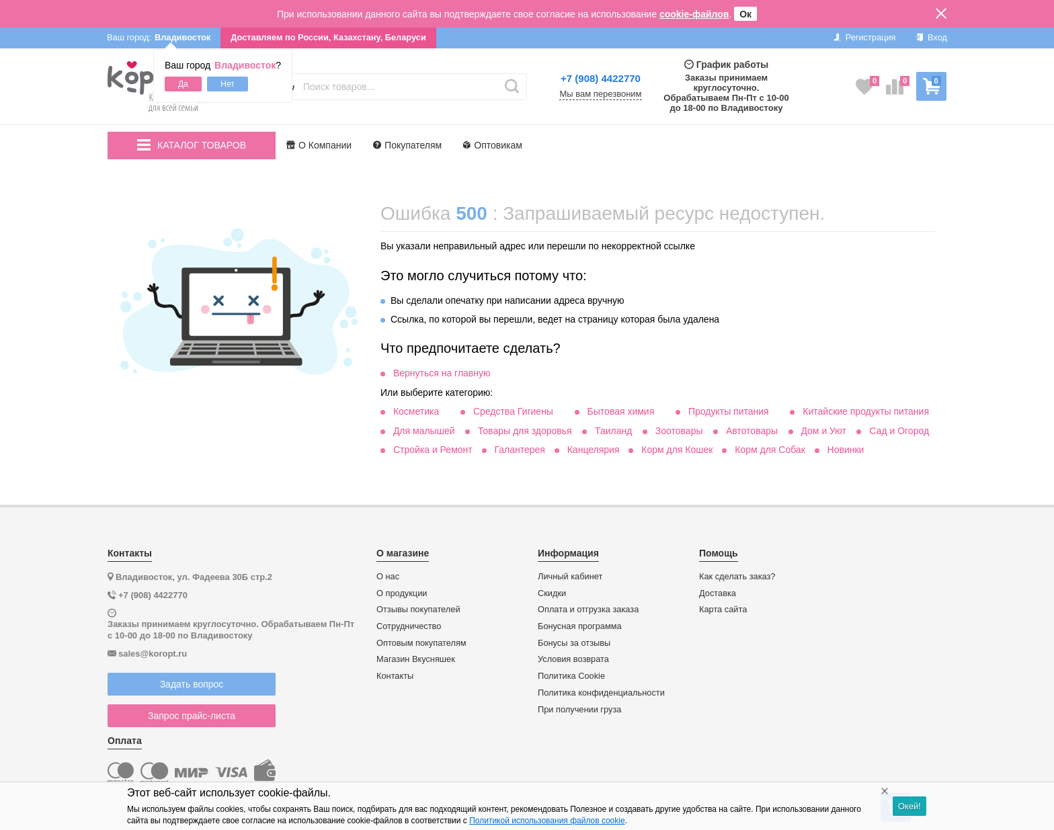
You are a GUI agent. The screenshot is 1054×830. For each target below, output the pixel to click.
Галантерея (519, 449)
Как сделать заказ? (737, 576)
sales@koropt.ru (152, 654)
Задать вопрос (192, 684)
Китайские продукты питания (866, 411)
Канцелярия (593, 449)
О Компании (319, 145)
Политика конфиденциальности (601, 693)
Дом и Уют (823, 430)
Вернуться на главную (442, 373)
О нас (387, 576)
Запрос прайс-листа (191, 715)
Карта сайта (723, 609)
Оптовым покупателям (421, 643)
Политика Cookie (571, 676)
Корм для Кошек (677, 449)
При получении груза (579, 709)
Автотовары (752, 430)
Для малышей (424, 430)
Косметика (416, 411)
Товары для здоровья (525, 430)
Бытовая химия (621, 411)
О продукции (401, 593)
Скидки (552, 593)
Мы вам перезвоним (600, 94)
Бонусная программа (580, 626)
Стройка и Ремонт (433, 449)
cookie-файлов (694, 14)
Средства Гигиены (513, 411)
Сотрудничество (408, 626)
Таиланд (613, 430)
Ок (745, 14)
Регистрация (864, 37)
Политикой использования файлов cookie (546, 820)
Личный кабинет (570, 576)
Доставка (717, 593)
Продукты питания (728, 411)
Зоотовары (679, 430)
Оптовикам (492, 145)
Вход (931, 37)
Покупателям (407, 145)
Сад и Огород (899, 430)
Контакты (394, 676)
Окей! (909, 806)
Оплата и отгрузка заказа (588, 609)
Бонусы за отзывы (574, 643)
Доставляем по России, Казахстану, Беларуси (328, 37)
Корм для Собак (770, 449)
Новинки (845, 449)
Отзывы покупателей (418, 609)
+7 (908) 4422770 (601, 78)
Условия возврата (573, 659)
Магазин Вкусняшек (415, 659)
